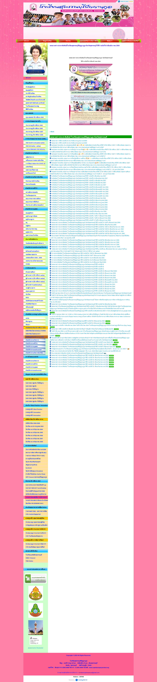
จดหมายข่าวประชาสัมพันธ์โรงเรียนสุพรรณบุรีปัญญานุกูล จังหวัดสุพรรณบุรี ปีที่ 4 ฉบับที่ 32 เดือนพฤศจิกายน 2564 (84, 282)
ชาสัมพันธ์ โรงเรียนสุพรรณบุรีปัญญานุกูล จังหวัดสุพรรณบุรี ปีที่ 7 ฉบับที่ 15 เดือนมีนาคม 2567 (79, 185)
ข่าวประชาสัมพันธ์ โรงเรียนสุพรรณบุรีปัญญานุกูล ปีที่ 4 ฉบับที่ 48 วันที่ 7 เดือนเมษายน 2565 (78, 255)
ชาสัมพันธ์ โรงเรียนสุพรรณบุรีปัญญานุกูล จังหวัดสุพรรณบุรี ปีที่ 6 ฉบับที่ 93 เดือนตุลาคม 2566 (79, 198)
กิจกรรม (68, 41)
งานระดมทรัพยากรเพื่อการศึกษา (89, 41)
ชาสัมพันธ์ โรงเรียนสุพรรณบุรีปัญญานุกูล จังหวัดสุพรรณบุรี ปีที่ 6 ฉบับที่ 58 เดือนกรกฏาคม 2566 (79, 202)
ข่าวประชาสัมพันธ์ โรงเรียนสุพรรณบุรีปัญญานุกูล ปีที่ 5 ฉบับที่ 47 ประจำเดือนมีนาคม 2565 (78, 257)
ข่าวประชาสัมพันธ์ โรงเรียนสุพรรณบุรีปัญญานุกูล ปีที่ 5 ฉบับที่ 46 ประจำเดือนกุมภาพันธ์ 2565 (79, 260)
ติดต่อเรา (109, 41)
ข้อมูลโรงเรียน (47, 41)
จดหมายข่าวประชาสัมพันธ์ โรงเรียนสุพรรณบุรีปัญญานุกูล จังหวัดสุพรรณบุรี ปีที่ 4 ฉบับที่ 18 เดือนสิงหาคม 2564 (84, 304)
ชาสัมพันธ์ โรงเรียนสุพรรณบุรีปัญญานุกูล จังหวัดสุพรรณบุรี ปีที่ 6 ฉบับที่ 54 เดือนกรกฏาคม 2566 (79, 209)
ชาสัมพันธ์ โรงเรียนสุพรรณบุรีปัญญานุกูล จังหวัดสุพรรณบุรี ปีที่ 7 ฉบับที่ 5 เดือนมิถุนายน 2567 (79, 176)
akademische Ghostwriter (35, 648)
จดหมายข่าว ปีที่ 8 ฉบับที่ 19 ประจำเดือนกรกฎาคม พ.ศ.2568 (69, 143)
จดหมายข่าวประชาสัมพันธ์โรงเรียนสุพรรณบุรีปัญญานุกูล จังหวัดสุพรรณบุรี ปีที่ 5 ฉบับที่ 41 (78, 269)
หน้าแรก (26, 41)
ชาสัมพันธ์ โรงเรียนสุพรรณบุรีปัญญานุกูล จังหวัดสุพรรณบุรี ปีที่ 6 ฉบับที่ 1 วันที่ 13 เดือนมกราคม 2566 (81, 218)
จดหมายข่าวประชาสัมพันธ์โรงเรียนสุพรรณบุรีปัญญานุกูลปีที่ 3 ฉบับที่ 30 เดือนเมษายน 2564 (78, 321)
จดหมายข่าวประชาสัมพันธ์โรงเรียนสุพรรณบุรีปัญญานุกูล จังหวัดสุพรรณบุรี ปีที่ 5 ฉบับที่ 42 (78, 264)
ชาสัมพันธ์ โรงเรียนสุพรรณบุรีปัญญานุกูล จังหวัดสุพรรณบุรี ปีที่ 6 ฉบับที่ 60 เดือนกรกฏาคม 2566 (79, 204)
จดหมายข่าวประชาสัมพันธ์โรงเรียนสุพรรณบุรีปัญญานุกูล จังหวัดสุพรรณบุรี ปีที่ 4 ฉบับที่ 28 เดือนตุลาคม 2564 (83, 291)
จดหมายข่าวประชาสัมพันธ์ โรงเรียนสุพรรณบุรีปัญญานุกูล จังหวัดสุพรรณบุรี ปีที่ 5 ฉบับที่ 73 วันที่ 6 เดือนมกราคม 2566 (86, 222)
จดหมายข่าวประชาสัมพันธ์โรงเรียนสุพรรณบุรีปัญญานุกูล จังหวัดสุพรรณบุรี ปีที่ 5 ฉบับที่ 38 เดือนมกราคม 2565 (84, 277)
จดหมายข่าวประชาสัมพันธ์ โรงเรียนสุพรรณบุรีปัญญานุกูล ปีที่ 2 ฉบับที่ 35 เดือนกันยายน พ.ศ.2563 (80, 357)
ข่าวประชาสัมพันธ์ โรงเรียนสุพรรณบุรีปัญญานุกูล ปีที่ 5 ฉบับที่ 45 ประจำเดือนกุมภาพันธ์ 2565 (79, 262)
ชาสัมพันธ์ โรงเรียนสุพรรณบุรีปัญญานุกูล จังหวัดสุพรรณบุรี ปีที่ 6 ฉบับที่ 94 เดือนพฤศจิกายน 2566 (80, 196)
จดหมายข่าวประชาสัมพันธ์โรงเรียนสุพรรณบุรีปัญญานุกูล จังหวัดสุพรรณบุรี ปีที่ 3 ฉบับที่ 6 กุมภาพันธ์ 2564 (82, 342)
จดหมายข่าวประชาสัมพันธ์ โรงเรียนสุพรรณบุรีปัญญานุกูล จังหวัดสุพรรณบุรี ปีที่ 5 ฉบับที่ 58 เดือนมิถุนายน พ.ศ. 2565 (85, 240)
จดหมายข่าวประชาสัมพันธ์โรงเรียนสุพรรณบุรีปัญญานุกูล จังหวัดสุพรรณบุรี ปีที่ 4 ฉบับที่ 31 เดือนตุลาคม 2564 (83, 284)
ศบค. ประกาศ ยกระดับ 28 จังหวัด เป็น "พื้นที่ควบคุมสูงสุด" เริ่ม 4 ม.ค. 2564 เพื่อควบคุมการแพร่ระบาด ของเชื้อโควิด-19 (86, 351)
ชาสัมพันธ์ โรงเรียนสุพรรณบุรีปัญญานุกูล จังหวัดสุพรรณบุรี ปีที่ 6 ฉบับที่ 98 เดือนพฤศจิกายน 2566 (80, 189)
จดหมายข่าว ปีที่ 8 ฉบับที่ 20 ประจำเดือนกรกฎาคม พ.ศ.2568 (69, 140)
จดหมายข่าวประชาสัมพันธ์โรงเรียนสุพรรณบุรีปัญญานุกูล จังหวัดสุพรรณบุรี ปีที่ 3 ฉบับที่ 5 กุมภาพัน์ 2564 (82, 344)
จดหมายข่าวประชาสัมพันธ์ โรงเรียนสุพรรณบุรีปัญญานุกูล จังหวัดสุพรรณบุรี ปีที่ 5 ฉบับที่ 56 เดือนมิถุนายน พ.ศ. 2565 (85, 244)
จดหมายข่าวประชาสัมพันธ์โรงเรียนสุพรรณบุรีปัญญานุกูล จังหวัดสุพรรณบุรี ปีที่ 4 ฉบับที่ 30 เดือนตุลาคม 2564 (83, 286)
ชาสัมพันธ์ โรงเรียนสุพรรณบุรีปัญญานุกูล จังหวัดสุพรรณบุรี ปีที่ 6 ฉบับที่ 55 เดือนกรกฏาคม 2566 (79, 207)
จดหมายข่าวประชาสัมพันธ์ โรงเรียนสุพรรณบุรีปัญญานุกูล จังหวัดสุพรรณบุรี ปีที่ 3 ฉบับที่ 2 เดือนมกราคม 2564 (83, 346)
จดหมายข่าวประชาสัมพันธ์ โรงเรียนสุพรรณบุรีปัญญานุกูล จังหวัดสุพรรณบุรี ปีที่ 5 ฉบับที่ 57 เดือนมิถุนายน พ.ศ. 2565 (85, 242)
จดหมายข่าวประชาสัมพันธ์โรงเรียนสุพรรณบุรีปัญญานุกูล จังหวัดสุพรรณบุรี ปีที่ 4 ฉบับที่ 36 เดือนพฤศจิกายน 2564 (84, 280)
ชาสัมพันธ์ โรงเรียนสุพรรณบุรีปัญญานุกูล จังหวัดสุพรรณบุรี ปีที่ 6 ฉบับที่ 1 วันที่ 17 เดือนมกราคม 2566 (81, 216)
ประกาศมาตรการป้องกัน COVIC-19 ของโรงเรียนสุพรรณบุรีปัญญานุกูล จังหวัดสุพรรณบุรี (78, 353)
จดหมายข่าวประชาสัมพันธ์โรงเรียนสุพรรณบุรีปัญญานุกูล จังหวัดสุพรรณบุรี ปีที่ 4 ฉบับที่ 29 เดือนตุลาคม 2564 (83, 288)
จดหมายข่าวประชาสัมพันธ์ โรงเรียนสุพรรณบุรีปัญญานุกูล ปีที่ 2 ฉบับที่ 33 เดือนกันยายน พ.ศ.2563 (80, 362)
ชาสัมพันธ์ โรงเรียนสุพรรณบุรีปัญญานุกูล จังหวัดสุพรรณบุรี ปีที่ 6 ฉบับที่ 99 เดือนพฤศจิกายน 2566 (80, 187)
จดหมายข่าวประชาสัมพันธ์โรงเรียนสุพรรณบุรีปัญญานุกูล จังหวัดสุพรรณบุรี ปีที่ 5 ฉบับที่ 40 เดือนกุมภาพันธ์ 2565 (84, 271)
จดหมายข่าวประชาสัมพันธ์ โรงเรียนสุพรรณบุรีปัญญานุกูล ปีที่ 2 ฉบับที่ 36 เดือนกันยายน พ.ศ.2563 (80, 355)
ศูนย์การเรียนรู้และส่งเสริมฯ (130, 41)
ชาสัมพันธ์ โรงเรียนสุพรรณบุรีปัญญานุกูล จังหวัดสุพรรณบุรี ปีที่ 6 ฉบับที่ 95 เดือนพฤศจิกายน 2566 (80, 193)
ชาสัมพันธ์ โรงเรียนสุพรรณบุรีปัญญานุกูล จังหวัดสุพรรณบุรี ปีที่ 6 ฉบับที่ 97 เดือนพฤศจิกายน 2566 (80, 191)
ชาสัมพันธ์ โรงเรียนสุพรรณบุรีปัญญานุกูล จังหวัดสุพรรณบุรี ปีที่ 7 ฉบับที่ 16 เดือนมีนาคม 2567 (79, 182)
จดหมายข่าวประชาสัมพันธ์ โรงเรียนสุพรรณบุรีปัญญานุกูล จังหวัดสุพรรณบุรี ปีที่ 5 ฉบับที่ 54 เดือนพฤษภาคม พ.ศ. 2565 (86, 246)
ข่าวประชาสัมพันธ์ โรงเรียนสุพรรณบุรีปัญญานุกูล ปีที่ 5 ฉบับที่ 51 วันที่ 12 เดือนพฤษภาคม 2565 (79, 253)
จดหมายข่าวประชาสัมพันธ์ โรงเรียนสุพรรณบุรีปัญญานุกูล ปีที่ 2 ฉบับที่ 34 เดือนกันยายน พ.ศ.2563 (80, 360)
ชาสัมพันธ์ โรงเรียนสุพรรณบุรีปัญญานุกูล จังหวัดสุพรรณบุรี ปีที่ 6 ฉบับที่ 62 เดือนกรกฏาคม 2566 (79, 200)
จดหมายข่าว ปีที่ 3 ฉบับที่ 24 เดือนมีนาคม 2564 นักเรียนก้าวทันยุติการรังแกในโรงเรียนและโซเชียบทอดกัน (82, 329)
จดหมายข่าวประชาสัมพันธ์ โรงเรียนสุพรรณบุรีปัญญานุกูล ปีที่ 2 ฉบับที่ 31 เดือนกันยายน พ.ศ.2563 (80, 366)
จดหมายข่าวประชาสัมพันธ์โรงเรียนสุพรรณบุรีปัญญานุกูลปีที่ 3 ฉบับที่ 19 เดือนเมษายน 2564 (78, 323)
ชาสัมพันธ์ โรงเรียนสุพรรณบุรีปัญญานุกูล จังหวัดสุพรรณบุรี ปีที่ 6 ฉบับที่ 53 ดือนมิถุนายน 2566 (79, 211)
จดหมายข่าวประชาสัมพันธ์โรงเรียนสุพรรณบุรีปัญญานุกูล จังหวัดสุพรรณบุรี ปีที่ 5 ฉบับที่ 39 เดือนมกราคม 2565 (84, 275)
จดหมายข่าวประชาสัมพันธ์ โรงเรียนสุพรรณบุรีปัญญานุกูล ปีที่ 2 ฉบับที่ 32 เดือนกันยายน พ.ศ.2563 (80, 364)
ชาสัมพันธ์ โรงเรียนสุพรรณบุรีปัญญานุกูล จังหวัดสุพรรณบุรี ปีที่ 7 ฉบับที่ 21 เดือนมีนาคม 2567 (79, 180)
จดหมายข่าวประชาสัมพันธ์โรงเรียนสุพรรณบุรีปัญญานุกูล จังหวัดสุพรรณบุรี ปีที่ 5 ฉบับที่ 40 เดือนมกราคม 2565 (84, 273)
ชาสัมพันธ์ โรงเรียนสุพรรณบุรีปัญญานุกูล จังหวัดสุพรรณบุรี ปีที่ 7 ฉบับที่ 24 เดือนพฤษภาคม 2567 (80, 178)
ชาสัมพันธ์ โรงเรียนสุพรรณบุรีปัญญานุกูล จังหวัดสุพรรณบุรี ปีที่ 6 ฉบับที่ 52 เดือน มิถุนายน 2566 (79, 213)
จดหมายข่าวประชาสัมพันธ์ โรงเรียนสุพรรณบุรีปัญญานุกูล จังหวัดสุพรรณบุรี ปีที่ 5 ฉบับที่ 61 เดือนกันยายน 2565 (84, 224)
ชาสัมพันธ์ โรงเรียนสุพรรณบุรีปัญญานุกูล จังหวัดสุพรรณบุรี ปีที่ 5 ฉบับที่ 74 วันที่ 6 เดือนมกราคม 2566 (81, 220)
